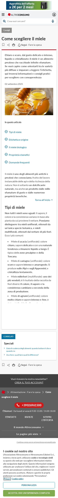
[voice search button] (53, 21)
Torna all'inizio (44, 199)
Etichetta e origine (16, 139)
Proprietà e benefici (17, 154)
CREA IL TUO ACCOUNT (29, 382)
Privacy (7, 479)
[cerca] (24, 21)
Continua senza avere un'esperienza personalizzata (36, 442)
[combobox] (29, 21)
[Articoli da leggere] (3, 44)
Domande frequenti (17, 162)
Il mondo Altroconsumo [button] (29, 427)
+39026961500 (29, 405)
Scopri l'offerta (47, 418)
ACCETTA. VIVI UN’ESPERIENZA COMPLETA (29, 493)
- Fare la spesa (30, 44)
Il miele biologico (16, 147)
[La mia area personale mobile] (54, 14)
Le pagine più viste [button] (29, 433)
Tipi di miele (13, 131)
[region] (29, 468)
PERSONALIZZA (29, 485)
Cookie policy (18, 479)
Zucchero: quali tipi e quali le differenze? (22, 355)
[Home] (3, 392)
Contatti (10, 417)
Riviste (29, 417)
